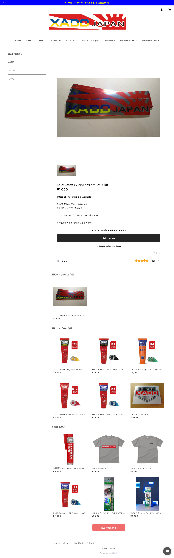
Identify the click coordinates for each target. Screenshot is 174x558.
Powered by (108, 553)
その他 (11, 78)
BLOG (42, 40)
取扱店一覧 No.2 (128, 40)
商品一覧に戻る (109, 527)
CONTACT (71, 40)
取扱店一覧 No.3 (150, 40)
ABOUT (30, 40)
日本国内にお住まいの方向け (109, 246)
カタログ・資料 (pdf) (91, 40)
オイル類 (12, 70)
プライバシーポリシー (62, 543)
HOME (18, 40)
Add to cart (109, 238)
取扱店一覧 (110, 40)
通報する (157, 253)
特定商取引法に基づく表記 (84, 543)
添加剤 (11, 62)
